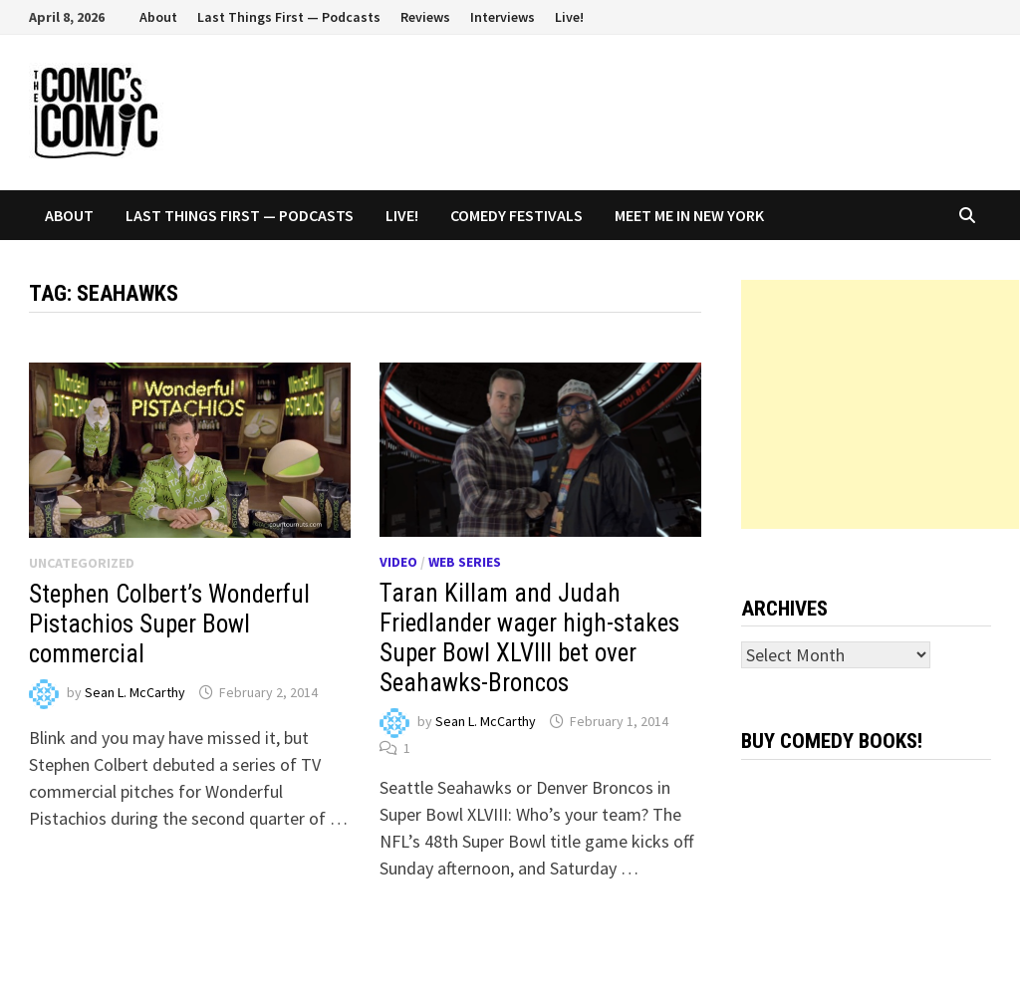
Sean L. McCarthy (135, 692)
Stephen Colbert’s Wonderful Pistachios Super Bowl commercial (169, 624)
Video (398, 562)
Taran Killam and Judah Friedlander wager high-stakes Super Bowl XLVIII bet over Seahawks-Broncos (529, 638)
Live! (569, 17)
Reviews (425, 17)
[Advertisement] (880, 404)
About (158, 17)
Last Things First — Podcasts (289, 17)
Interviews (502, 17)
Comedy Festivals (516, 215)
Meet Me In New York (689, 215)
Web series (464, 562)
